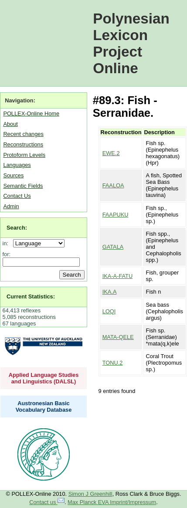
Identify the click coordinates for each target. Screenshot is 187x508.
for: (7, 254)
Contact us (47, 502)
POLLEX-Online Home (31, 113)
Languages (17, 165)
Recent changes (23, 134)
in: (7, 243)
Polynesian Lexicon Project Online (131, 43)
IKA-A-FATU (117, 276)
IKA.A (109, 291)
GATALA (113, 247)
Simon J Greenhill (90, 494)
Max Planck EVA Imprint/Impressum (112, 502)
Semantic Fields (23, 186)
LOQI (109, 311)
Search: (17, 227)
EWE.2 (111, 153)
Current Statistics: (31, 296)
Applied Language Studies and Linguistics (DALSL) (44, 378)
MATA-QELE (118, 337)
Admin (11, 206)
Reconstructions (23, 144)
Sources (13, 175)
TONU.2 (112, 362)
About (10, 124)
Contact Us (17, 196)
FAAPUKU (115, 214)
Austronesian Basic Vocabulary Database (44, 406)
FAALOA (113, 185)
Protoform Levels (24, 155)
